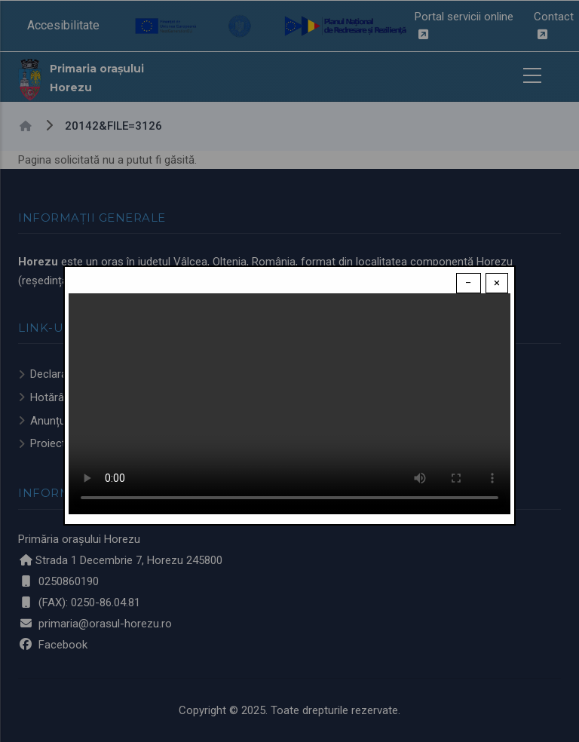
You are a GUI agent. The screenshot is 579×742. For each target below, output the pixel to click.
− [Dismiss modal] (468, 283)
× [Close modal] (497, 283)
